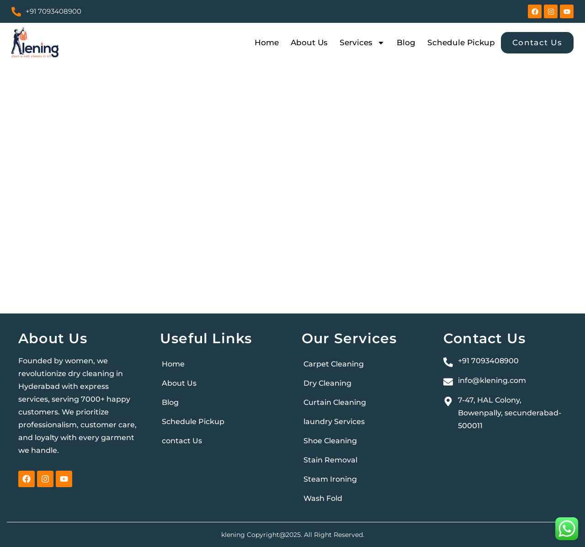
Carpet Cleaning (333, 364)
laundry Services (334, 421)
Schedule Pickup (461, 42)
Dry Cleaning (327, 383)
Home (267, 42)
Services (362, 42)
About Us (309, 42)
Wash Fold (322, 498)
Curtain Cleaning (334, 402)
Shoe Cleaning (330, 440)
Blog (406, 42)
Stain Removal (330, 460)
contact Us (182, 440)
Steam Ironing (330, 479)
